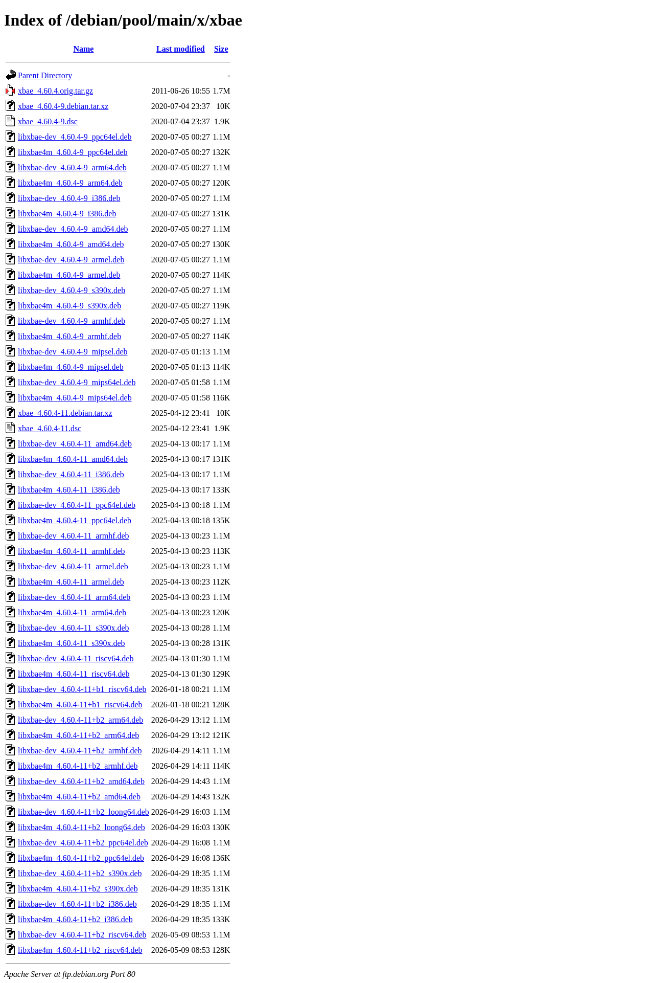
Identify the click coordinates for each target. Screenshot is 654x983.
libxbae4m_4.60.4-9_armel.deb (69, 275)
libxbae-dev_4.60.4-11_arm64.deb (74, 597)
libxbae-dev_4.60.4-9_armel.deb (71, 259)
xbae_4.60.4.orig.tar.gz (55, 90)
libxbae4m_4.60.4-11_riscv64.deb (73, 673)
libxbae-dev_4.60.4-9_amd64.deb (73, 229)
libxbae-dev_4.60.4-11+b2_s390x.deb (80, 873)
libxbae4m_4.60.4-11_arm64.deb (72, 612)
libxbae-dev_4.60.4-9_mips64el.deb (77, 382)
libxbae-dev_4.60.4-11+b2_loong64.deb (83, 812)
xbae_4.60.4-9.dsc (48, 121)
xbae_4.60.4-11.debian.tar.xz (65, 413)
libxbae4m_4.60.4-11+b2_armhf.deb (78, 766)
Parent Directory (45, 75)
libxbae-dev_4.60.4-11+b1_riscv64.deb (82, 689)
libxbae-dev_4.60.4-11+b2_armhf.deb (80, 750)
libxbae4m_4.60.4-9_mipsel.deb (71, 367)
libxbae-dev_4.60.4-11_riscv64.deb (75, 658)
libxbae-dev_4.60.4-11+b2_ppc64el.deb (83, 842)
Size (221, 48)
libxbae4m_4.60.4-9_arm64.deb (70, 182)
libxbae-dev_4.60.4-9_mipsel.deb (73, 351)
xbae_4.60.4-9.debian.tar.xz (63, 106)
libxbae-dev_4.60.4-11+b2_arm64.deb (80, 720)
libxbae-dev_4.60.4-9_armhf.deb (71, 321)
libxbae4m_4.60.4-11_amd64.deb (73, 459)
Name (83, 48)
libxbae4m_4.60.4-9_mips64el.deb (75, 397)
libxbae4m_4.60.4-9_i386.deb (67, 213)
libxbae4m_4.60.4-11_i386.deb (69, 489)
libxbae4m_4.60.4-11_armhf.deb (71, 551)
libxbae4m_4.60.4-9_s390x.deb (69, 305)
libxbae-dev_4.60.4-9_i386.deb (69, 198)
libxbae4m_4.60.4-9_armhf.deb (69, 336)
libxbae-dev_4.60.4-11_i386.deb (71, 474)
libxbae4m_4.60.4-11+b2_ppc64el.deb (81, 858)
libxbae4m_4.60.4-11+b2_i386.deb (75, 919)
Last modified (180, 48)
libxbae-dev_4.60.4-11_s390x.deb (73, 627)
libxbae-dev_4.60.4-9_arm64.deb (72, 167)
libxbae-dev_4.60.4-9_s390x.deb (71, 290)
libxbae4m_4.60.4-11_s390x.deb (71, 643)
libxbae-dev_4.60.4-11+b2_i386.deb (77, 904)
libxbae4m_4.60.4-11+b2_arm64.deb (78, 735)
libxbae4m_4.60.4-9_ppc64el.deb (73, 152)
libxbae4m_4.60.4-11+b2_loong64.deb (81, 827)
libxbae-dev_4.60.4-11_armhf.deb (73, 535)
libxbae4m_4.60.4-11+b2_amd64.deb (79, 796)
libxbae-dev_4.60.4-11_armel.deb (73, 566)
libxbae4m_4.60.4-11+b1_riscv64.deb (80, 704)
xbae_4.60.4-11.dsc (49, 428)
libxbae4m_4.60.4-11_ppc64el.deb (74, 520)
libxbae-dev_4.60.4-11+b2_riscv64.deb (82, 934)
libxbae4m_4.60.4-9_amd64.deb (71, 244)
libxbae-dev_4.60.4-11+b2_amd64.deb (81, 781)
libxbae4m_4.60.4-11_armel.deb (71, 581)
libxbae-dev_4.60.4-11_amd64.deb (75, 443)
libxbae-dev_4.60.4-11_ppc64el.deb (76, 505)
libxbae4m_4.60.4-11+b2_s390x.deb (78, 888)
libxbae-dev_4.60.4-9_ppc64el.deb (75, 136)
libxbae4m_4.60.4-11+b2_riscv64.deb (80, 950)
